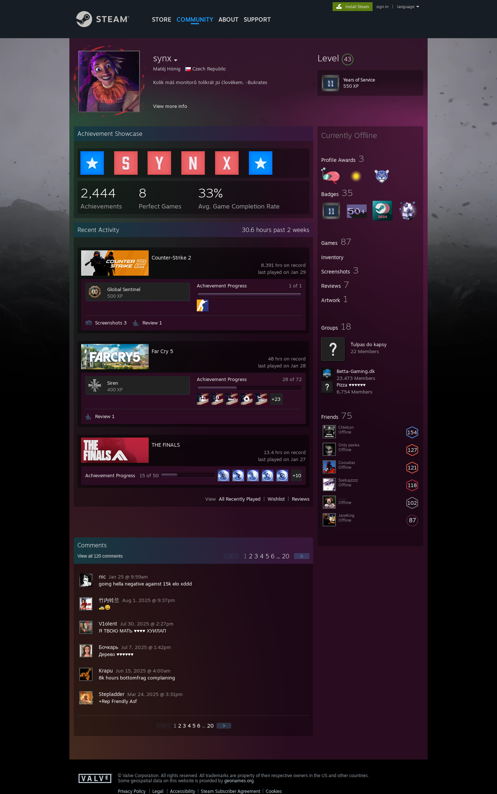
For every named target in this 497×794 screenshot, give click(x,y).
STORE (161, 19)
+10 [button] (297, 475)
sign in (382, 6)
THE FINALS (166, 445)
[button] (370, 58)
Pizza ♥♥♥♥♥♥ (351, 385)
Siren (112, 383)
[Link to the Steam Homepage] (108, 25)
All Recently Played (240, 499)
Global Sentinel (123, 289)
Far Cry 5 (162, 351)
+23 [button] (276, 399)
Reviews (300, 499)
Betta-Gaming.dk (356, 371)
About (228, 19)
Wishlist (276, 499)
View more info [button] (170, 106)
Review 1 (152, 323)
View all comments (100, 556)
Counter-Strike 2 (171, 257)
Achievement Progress (222, 286)
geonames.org (239, 780)
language (405, 6)
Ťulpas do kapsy (369, 344)
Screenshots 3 (111, 323)
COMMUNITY (195, 19)
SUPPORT (257, 19)
